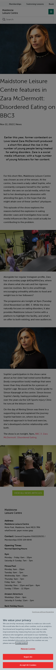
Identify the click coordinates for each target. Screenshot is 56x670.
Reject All (28, 659)
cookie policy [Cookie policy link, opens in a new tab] (21, 645)
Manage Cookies (28, 651)
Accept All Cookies (28, 667)
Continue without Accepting (43, 614)
